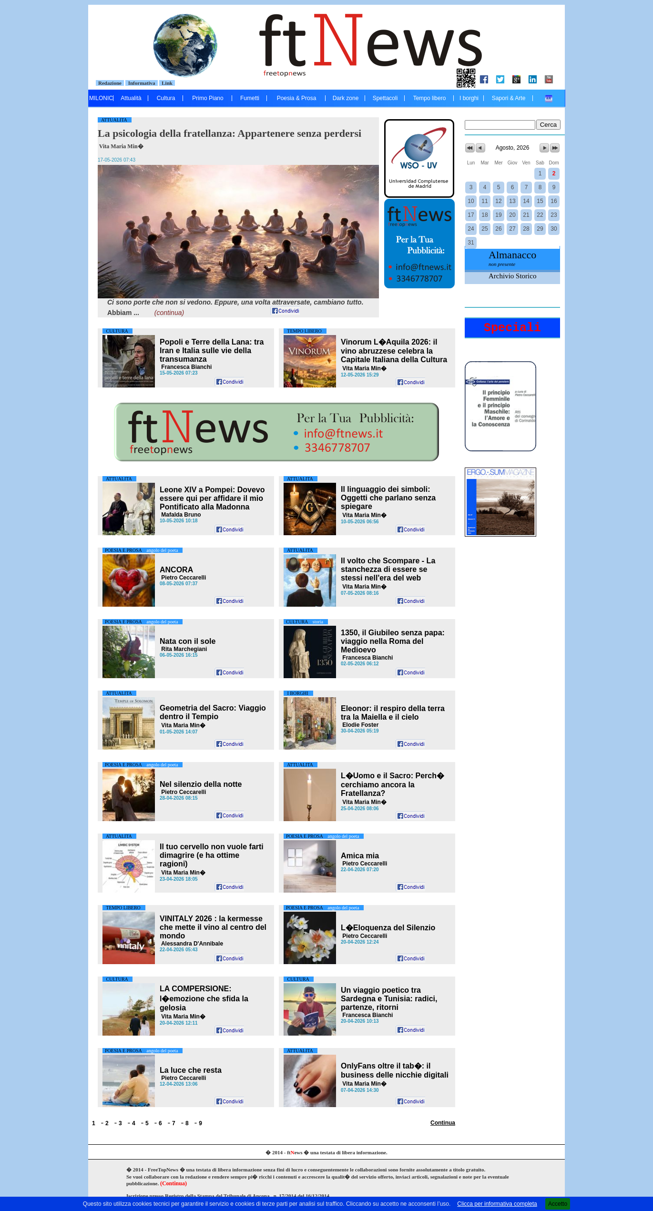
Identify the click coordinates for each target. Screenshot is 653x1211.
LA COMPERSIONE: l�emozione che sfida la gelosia (204, 998)
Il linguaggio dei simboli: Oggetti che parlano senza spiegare (388, 497)
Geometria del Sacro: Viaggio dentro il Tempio (213, 712)
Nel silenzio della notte (201, 784)
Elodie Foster (359, 725)
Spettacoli (385, 98)
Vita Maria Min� (120, 146)
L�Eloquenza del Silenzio (388, 928)
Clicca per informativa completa (497, 1204)
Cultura (166, 98)
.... (549, 98)
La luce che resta (191, 1070)
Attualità (131, 98)
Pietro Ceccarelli (183, 577)
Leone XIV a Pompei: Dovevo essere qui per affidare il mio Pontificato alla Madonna (212, 498)
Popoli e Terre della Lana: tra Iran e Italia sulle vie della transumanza (212, 350)
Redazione (110, 83)
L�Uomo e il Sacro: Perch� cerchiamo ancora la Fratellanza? (392, 784)
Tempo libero (429, 98)
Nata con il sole (187, 641)
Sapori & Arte (509, 98)
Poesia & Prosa (296, 98)
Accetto (557, 1204)
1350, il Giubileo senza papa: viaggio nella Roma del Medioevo (393, 641)
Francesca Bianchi (186, 367)
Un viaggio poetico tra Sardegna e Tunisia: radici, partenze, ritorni (389, 998)
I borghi (469, 98)
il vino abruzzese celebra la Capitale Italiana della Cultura (394, 351)
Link (167, 83)
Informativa (141, 83)
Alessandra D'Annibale (191, 943)
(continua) (169, 312)
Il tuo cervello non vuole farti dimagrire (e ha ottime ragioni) (212, 855)
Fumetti (249, 98)
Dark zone (346, 98)
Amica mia (360, 856)
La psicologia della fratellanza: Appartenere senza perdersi (229, 133)
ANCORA (176, 570)
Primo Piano (207, 98)
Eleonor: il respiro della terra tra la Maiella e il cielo (393, 712)
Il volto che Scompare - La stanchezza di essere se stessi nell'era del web (388, 569)
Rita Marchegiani (183, 649)
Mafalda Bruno (180, 514)
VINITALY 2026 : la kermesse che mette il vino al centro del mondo (213, 927)
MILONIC (101, 98)
